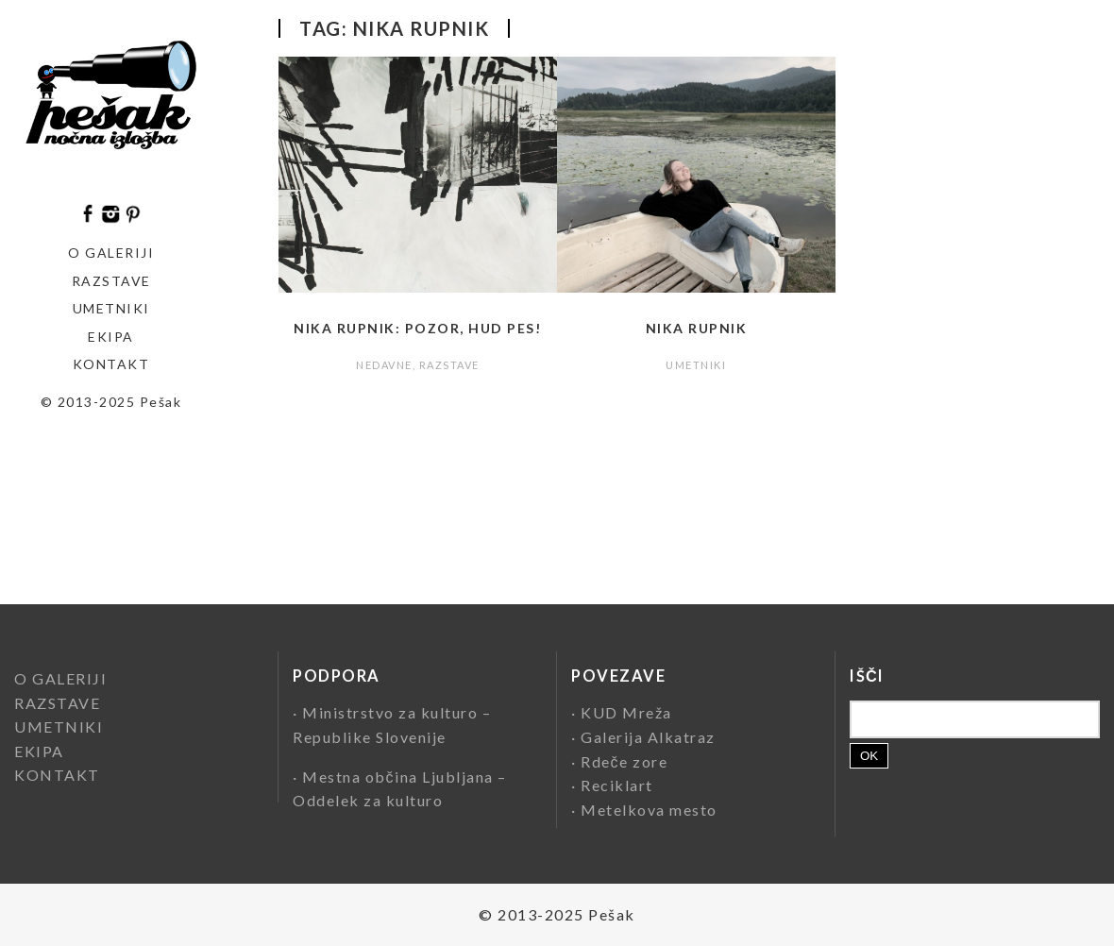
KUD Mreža (626, 712)
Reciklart (617, 785)
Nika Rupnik (697, 328)
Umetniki (111, 308)
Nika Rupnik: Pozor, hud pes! (417, 328)
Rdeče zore (624, 761)
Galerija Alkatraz (648, 737)
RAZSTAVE (449, 365)
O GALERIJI (111, 253)
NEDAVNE (384, 365)
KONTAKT (111, 364)
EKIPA (111, 337)
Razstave (111, 281)
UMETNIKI (696, 365)
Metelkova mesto (649, 810)
